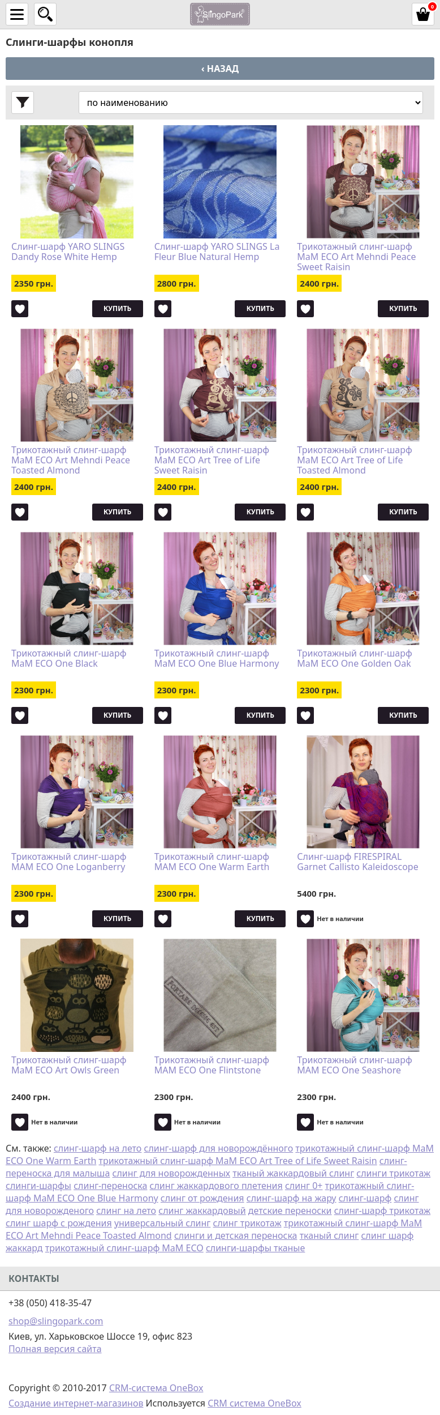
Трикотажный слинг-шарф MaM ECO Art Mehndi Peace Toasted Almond (70, 460)
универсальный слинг (162, 1223)
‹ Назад (220, 68)
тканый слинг (329, 1235)
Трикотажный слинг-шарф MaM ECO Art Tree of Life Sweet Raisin (211, 460)
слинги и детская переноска (235, 1235)
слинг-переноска (110, 1185)
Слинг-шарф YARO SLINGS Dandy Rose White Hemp (67, 252)
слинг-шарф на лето (97, 1148)
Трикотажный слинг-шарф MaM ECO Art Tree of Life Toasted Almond (354, 460)
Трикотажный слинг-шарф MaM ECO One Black (68, 659)
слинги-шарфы (38, 1185)
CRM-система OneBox (156, 1388)
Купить (117, 308)
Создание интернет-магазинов (75, 1403)
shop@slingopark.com (55, 1321)
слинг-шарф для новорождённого (219, 1148)
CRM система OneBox (254, 1403)
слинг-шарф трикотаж (382, 1210)
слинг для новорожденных (172, 1173)
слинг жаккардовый (201, 1210)
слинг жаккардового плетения (216, 1185)
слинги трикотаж (393, 1173)
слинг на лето (126, 1210)
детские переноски (290, 1210)
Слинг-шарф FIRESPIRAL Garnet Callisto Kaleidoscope (357, 862)
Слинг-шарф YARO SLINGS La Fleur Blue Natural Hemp (217, 252)
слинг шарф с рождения (59, 1223)
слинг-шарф (365, 1198)
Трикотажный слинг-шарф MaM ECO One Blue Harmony (216, 659)
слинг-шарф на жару (292, 1198)
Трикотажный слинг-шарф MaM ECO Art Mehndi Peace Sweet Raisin (356, 256)
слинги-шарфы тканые (255, 1248)
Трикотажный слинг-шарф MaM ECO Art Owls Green (68, 1065)
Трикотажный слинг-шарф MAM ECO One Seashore (354, 1065)
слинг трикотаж (247, 1223)
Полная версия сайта (55, 1348)
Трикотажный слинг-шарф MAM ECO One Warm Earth (212, 862)
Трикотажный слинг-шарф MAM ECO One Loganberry (68, 862)
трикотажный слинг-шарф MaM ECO (124, 1248)
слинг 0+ (304, 1185)
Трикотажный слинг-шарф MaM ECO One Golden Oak (354, 659)
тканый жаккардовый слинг (293, 1173)
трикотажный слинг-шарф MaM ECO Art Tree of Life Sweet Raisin (238, 1160)
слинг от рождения (202, 1198)
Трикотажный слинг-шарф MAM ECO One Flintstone (211, 1065)
